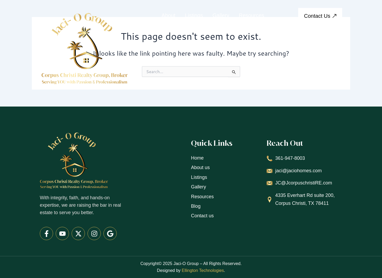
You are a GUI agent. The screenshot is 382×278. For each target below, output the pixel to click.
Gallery (220, 15)
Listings (194, 15)
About (168, 15)
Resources (251, 15)
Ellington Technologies (203, 270)
